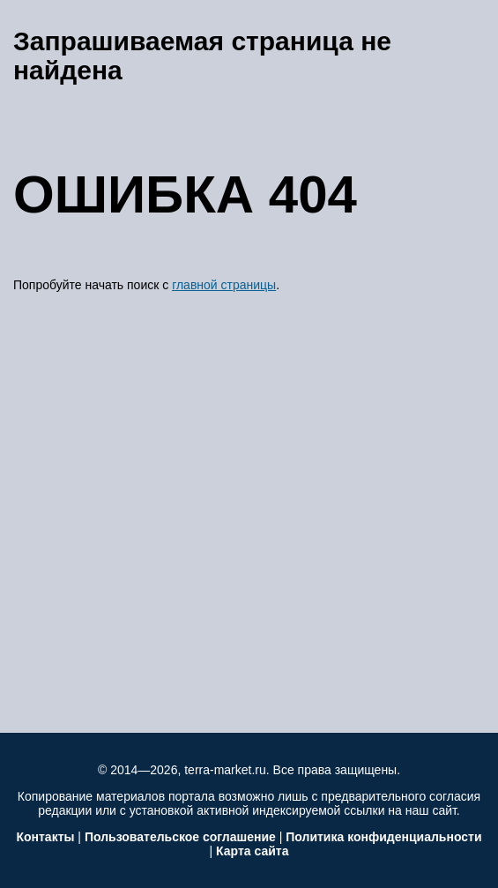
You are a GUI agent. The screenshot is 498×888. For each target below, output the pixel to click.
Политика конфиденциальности (383, 837)
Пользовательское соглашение (180, 837)
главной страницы (224, 285)
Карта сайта (252, 851)
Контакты (45, 837)
